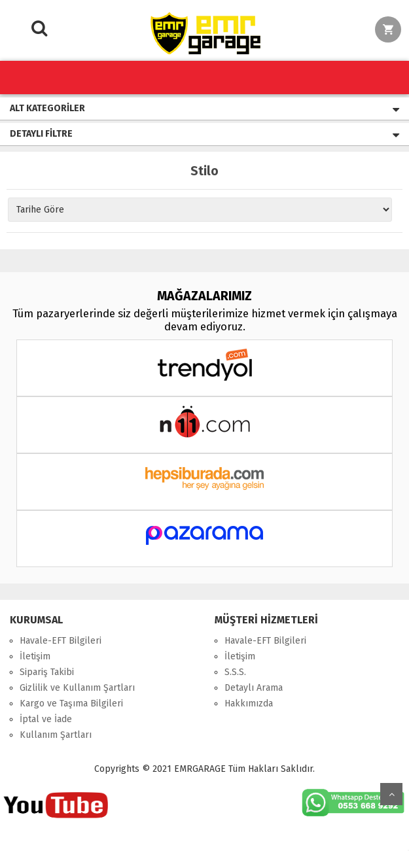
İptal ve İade (46, 719)
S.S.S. (235, 672)
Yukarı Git (391, 794)
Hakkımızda (248, 703)
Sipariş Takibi (47, 672)
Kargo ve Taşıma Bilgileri (71, 703)
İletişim (35, 656)
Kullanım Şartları (56, 734)
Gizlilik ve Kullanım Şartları (77, 687)
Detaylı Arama (253, 687)
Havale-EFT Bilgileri (60, 640)
